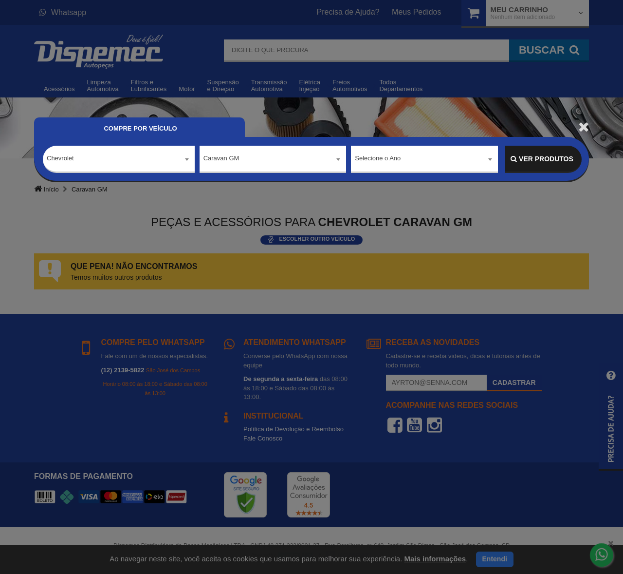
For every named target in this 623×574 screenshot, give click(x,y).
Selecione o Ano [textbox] (378, 158)
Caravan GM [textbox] (221, 158)
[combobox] (119, 159)
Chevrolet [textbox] (60, 158)
